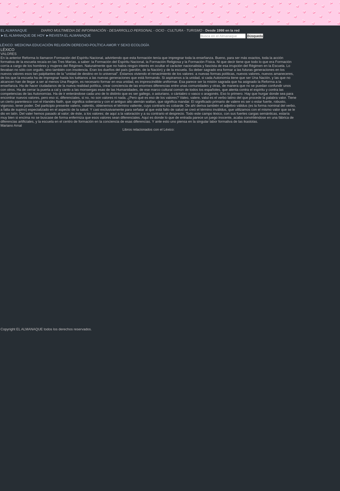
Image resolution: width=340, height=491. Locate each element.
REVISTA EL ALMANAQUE (68, 35)
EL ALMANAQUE (14, 30)
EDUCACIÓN (42, 45)
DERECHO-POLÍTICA (88, 45)
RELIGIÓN (62, 45)
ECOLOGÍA (140, 45)
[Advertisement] (96, 12)
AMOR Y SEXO (118, 45)
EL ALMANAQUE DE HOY (23, 35)
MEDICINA (23, 45)
